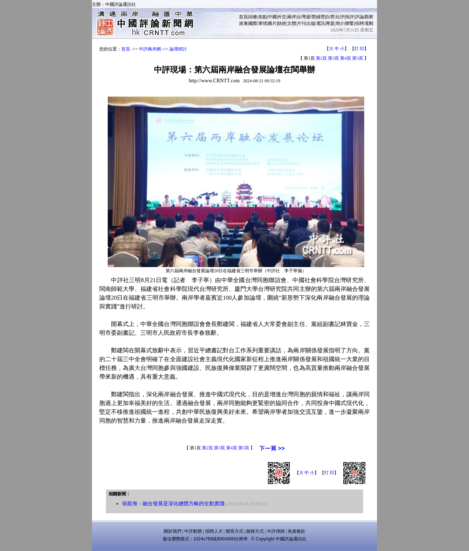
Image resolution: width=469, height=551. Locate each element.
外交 (281, 16)
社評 (340, 16)
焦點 (262, 16)
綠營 (320, 16)
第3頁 (333, 58)
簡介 (340, 23)
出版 (311, 23)
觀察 (369, 16)
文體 (291, 23)
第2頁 (321, 58)
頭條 (252, 16)
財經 (281, 23)
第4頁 (345, 58)
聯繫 (349, 23)
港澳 (243, 23)
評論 (359, 16)
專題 (330, 23)
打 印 (359, 48)
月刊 (301, 23)
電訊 (320, 23)
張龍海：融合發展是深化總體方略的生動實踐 (173, 503)
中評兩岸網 (150, 49)
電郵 (369, 23)
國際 (252, 23)
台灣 (301, 16)
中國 (272, 16)
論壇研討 (178, 49)
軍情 (262, 23)
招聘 (359, 23)
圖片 (272, 23)
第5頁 (357, 58)
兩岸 (291, 16)
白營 (330, 16)
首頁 (243, 16)
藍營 (311, 16)
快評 (349, 16)
